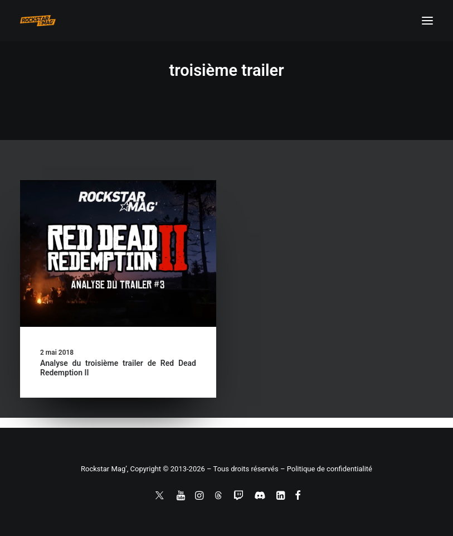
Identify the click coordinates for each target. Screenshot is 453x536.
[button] (427, 20)
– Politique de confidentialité (326, 469)
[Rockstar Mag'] (38, 20)
